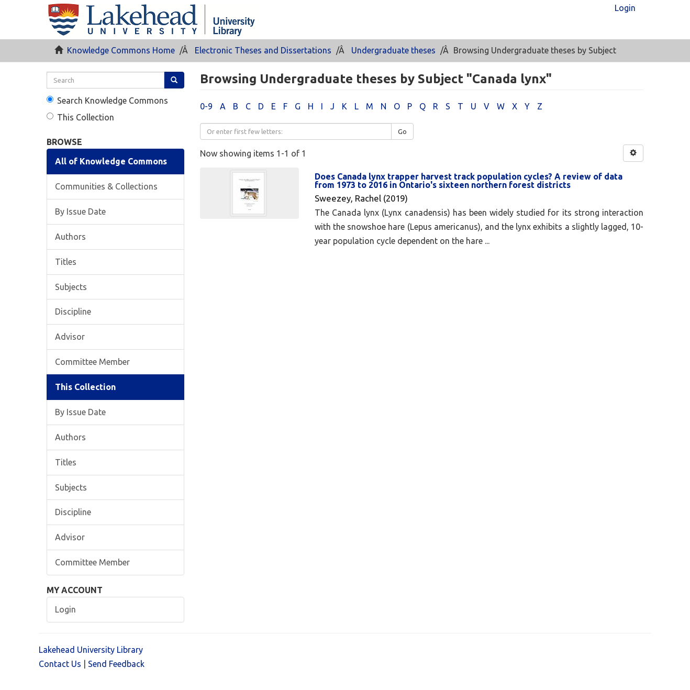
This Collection (80, 117)
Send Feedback (116, 664)
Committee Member (92, 361)
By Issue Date (80, 211)
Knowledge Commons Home (121, 50)
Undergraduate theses (393, 50)
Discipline (73, 311)
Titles (65, 261)
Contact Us (60, 664)
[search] (105, 80)
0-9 (206, 106)
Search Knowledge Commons (107, 100)
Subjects (71, 287)
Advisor (70, 336)
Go (402, 131)
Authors (70, 236)
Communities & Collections (106, 186)
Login (65, 609)
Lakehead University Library (91, 649)
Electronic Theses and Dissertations (263, 50)
